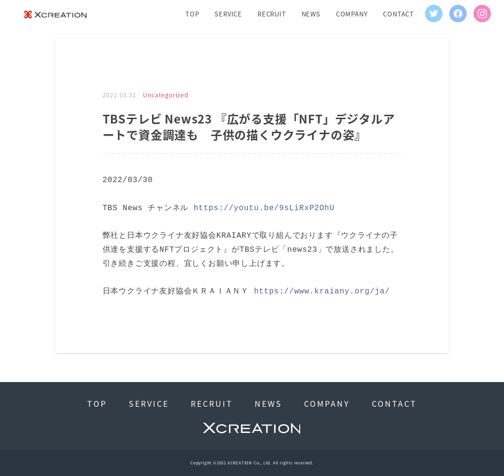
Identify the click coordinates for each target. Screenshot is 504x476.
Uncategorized (165, 95)
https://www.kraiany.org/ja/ (322, 291)
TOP (192, 13)
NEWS (311, 13)
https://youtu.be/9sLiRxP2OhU (264, 208)
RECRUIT (272, 13)
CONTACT (398, 13)
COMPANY (352, 13)
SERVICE (228, 13)
